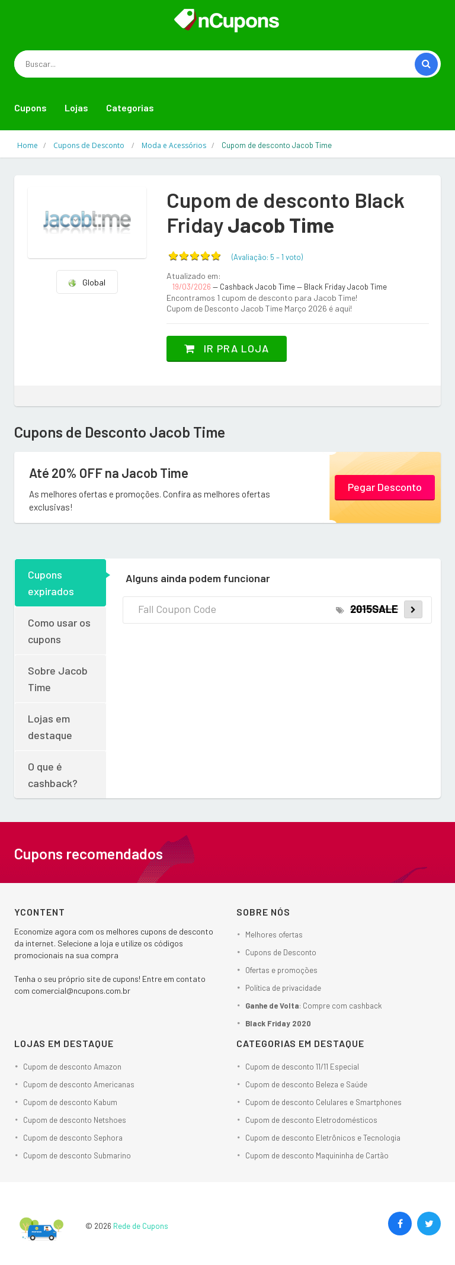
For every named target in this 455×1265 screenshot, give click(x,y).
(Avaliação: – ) (267, 257)
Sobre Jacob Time (58, 678)
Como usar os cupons (59, 631)
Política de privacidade (283, 988)
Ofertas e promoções (281, 970)
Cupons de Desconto (280, 952)
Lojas (76, 107)
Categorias (130, 107)
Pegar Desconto (385, 486)
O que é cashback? (53, 774)
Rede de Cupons (140, 1226)
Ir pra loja (226, 348)
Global (86, 282)
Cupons (30, 107)
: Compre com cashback (313, 1005)
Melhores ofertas (274, 934)
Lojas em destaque (50, 726)
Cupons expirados (51, 583)
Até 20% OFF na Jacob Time (108, 472)
